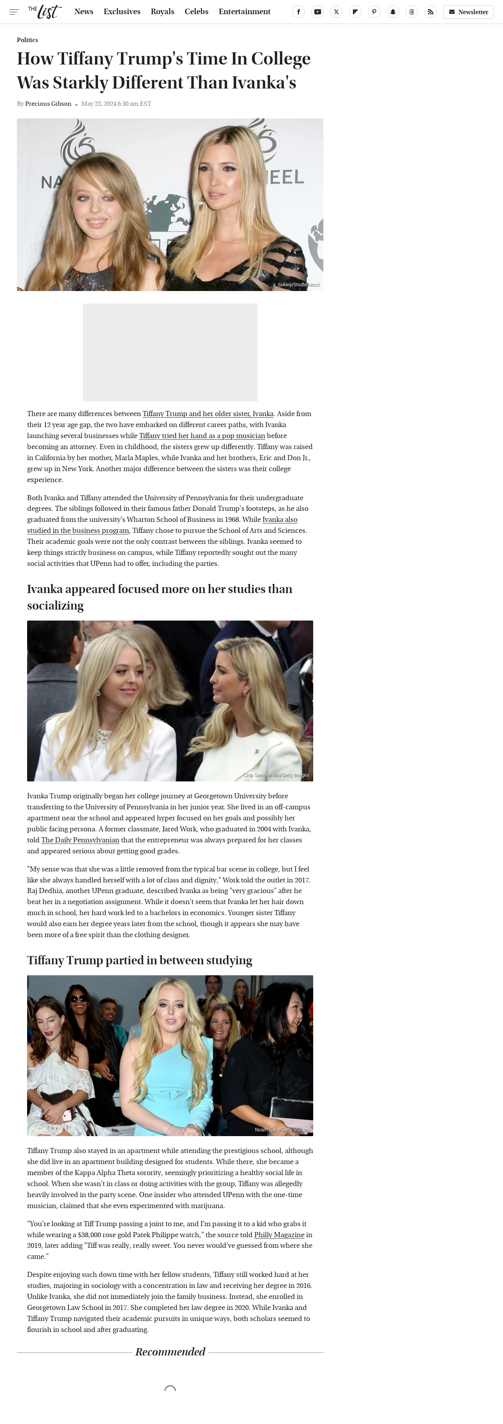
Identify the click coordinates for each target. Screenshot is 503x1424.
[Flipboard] (355, 12)
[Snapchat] (393, 12)
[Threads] (412, 12)
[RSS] (430, 12)
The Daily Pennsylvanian (80, 840)
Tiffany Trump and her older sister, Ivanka (208, 414)
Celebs (197, 12)
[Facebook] (298, 12)
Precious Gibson (48, 103)
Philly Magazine (279, 1235)
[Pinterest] (374, 12)
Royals (162, 12)
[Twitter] (336, 12)
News (84, 12)
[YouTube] (317, 12)
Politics (27, 40)
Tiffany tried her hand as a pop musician (202, 436)
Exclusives (122, 12)
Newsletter (468, 12)
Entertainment (245, 12)
